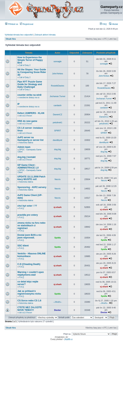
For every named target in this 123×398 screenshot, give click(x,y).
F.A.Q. (21, 208)
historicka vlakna (26, 143)
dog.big (57, 149)
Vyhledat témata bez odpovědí (19, 35)
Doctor (57, 310)
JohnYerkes (57, 73)
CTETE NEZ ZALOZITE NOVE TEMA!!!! (29, 308)
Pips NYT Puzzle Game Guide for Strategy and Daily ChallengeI (29, 84)
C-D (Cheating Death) (28, 264)
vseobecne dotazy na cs (29, 97)
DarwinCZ (57, 114)
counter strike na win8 (29, 95)
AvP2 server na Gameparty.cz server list (30, 138)
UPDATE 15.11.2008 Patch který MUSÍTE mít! (31, 178)
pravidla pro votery (27, 215)
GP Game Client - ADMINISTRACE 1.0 (28, 166)
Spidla (57, 238)
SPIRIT (57, 130)
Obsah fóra (11, 39)
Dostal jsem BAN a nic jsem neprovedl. (29, 236)
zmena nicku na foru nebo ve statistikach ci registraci (31, 226)
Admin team (23, 147)
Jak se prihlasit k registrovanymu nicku (29, 292)
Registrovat (26, 24)
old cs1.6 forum (25, 116)
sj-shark (58, 207)
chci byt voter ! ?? (27, 205)
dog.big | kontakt (26, 157)
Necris (58, 179)
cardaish (58, 105)
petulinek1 (57, 122)
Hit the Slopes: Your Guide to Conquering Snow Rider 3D (31, 72)
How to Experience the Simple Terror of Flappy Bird (30, 60)
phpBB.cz (69, 339)
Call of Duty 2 (24, 65)
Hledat (113, 24)
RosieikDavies (57, 86)
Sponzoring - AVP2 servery (31, 187)
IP (18, 104)
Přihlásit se (11, 24)
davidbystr (57, 140)
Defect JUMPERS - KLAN (30, 113)
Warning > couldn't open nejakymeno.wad (30, 273)
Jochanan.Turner (57, 96)
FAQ (103, 24)
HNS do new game (27, 121)
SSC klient (23, 245)
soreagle (58, 61)
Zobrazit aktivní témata (44, 35)
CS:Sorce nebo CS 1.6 (29, 300)
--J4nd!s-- (57, 302)
